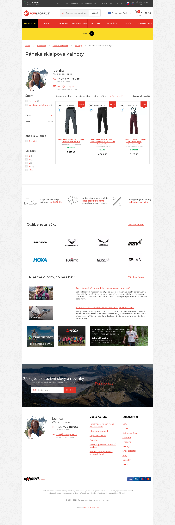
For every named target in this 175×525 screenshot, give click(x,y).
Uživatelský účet (143, 3)
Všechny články (136, 276)
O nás (65, 3)
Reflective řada (129, 432)
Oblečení (63, 23)
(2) (34, 100)
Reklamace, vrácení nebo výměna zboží (102, 424)
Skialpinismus (79, 23)
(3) (33, 140)
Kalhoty (78, 45)
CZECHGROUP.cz (91, 506)
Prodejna (74, 3)
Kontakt (120, 3)
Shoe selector (129, 450)
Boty (46, 23)
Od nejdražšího (99, 95)
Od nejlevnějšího (82, 95)
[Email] (53, 389)
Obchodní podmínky (99, 430)
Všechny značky (136, 224)
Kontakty (94, 439)
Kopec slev (30, 23)
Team (111, 3)
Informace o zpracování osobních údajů (101, 452)
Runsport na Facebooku (122, 13)
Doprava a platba (98, 435)
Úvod (58, 3)
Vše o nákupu (86, 3)
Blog (96, 3)
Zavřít (86, 33)
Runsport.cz (104, 383)
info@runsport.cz (68, 85)
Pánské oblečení (60, 45)
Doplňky (112, 23)
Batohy (95, 23)
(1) (40, 104)
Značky (129, 23)
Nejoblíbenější (115, 95)
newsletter (145, 23)
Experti (104, 3)
